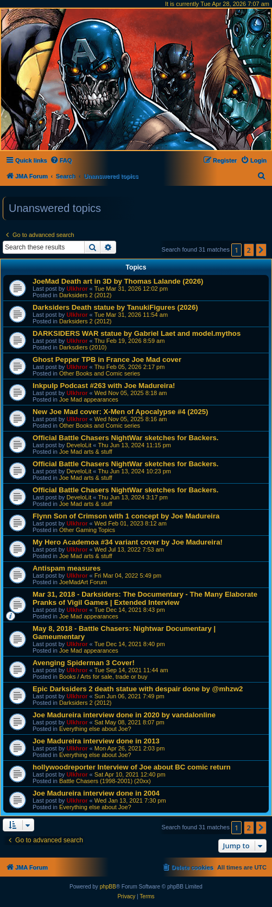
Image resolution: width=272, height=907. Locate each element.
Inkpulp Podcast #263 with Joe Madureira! (104, 385)
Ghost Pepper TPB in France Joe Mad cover (107, 359)
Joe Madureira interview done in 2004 (96, 793)
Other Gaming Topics (87, 530)
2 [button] (249, 250)
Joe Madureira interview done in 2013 (96, 741)
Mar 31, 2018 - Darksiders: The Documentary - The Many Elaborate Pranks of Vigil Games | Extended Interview (145, 598)
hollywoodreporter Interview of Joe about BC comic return (132, 767)
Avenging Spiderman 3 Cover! (84, 663)
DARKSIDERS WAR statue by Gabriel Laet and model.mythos (137, 333)
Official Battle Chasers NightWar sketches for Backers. (126, 438)
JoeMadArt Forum (83, 582)
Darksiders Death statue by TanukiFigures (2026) (115, 307)
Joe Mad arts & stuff (85, 451)
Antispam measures (66, 568)
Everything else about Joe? (95, 728)
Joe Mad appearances (88, 399)
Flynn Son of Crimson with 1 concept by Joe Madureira (126, 516)
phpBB (108, 887)
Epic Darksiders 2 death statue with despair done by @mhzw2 (138, 689)
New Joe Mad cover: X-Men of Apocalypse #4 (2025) (120, 412)
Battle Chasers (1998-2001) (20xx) (105, 781)
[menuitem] (61, 160)
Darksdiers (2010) (82, 347)
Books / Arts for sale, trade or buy (103, 676)
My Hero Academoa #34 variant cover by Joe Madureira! (128, 542)
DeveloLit (78, 445)
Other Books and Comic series (99, 373)
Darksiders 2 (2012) (85, 295)
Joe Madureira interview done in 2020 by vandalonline (124, 715)
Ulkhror (76, 288)
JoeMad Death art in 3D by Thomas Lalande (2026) (118, 281)
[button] (261, 250)
